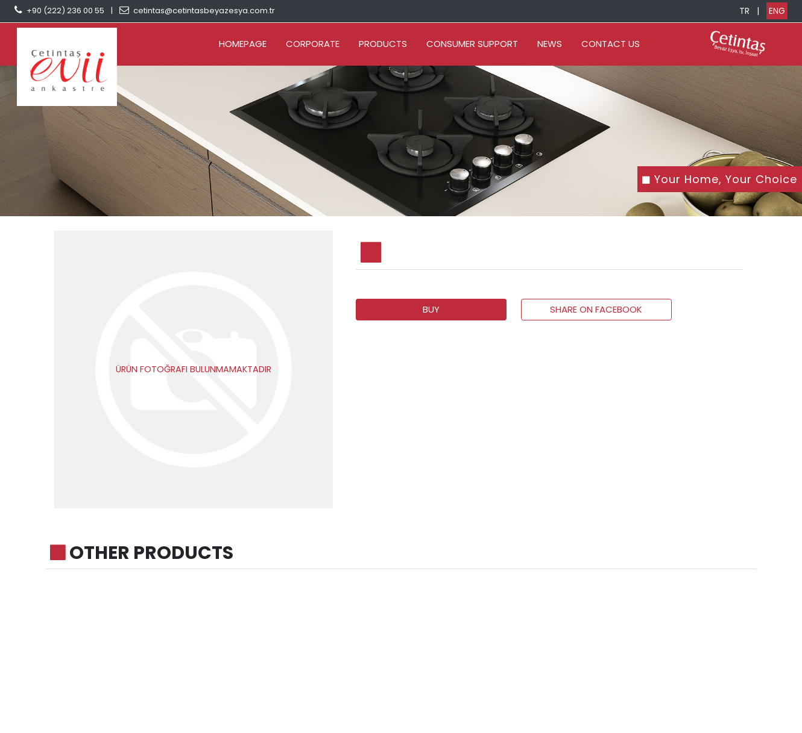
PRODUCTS (383, 43)
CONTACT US (610, 43)
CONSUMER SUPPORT (472, 43)
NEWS (549, 43)
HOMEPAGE (243, 43)
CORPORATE (312, 43)
